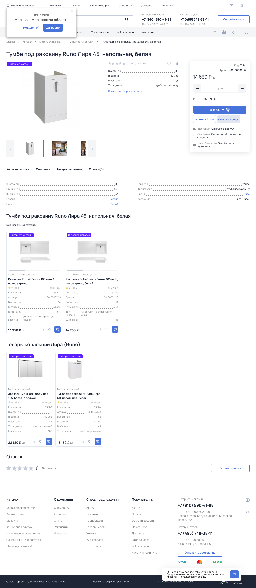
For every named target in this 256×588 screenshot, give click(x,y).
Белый (114, 204)
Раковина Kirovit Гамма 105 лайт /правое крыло (31, 281)
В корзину (220, 110)
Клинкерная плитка (19, 526)
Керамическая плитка (21, 507)
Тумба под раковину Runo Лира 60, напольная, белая (78, 396)
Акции (90, 507)
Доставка (146, 5)
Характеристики (18, 169)
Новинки (92, 513)
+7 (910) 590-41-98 (157, 19)
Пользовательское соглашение (176, 581)
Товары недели (96, 526)
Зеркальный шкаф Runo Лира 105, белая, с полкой (28, 396)
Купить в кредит (233, 119)
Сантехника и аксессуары (23, 539)
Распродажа (94, 520)
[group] (51, 97)
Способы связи (233, 19)
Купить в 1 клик (206, 119)
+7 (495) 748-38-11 (194, 19)
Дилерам (60, 513)
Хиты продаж (94, 539)
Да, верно (53, 27)
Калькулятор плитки (145, 552)
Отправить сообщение (200, 552)
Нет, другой (31, 27)
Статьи (78, 32)
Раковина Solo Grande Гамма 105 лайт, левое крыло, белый (92, 281)
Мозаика (12, 520)
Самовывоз (125, 5)
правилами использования (182, 576)
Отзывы (96, 169)
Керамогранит (16, 513)
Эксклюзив (93, 545)
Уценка (91, 533)
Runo (247, 194)
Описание (43, 169)
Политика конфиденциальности (111, 581)
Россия (114, 199)
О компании (55, 5)
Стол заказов (100, 32)
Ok (234, 574)
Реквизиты (61, 526)
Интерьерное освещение (23, 533)
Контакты (167, 5)
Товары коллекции (70, 169)
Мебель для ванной (19, 545)
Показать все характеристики (126, 91)
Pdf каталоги (125, 32)
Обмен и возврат (99, 5)
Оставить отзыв (228, 468)
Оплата (76, 5)
